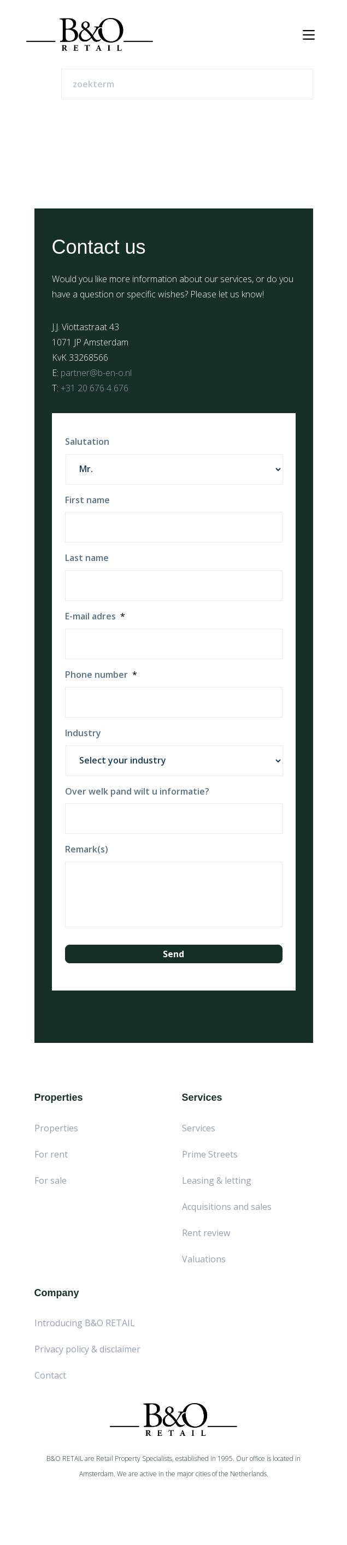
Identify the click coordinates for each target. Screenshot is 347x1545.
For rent (51, 1154)
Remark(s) (86, 849)
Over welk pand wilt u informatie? (137, 791)
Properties (56, 1128)
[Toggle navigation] (308, 35)
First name (87, 500)
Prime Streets (210, 1154)
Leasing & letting (216, 1180)
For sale (50, 1180)
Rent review (206, 1233)
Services (198, 1128)
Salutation (87, 442)
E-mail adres (95, 616)
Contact (50, 1375)
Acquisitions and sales (227, 1207)
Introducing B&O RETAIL (84, 1323)
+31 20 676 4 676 (94, 388)
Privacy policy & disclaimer (87, 1349)
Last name (87, 558)
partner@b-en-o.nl (96, 373)
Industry (83, 733)
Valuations (204, 1259)
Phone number (101, 675)
